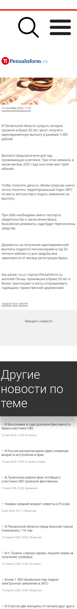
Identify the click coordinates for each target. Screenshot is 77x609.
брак (15, 303)
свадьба (7, 303)
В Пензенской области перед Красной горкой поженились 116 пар (37, 528)
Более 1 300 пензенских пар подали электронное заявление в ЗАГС (30, 581)
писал (22, 274)
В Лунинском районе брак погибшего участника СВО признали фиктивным (31, 479)
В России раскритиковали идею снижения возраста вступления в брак (35, 453)
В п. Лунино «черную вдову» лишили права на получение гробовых (37, 555)
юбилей (23, 303)
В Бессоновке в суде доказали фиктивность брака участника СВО (36, 426)
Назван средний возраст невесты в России (37, 504)
